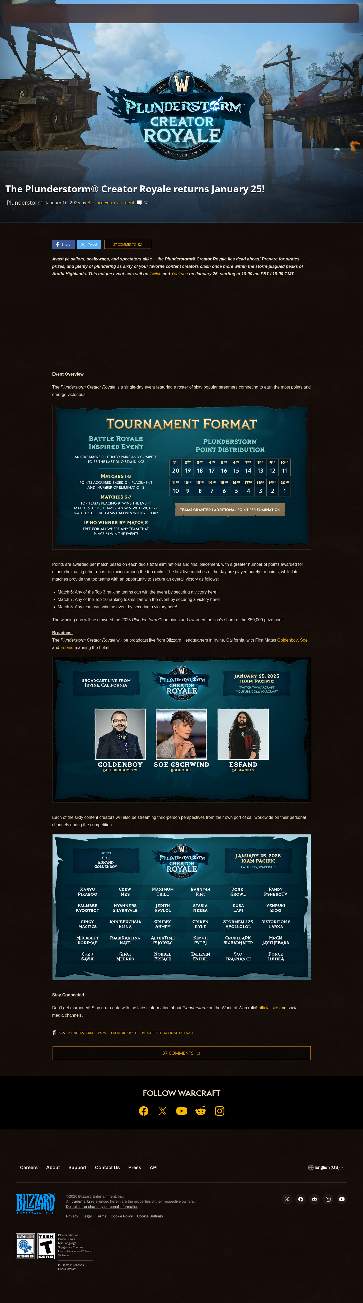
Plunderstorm (80, 1033)
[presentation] (20, 13)
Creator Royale (124, 1033)
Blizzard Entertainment (110, 202)
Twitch (155, 274)
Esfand (67, 647)
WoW (102, 1033)
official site (268, 1008)
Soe (304, 640)
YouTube (179, 274)
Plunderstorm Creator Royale (168, 1033)
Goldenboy (287, 640)
